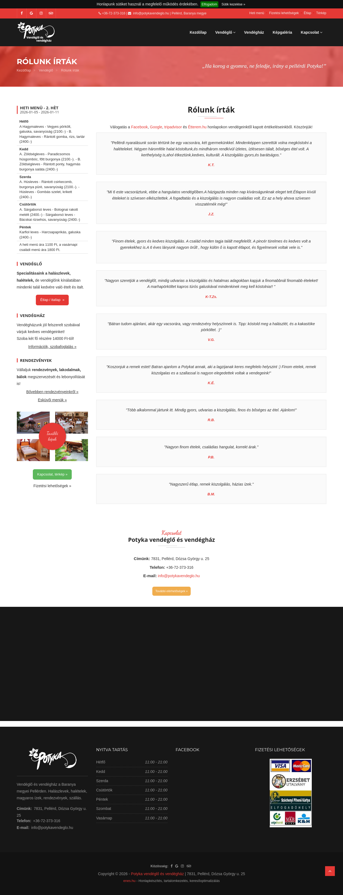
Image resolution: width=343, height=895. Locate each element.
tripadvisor (173, 127)
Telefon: (157, 567)
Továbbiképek (52, 436)
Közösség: (159, 866)
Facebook (139, 127)
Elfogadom (209, 4)
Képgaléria (282, 32)
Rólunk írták (70, 70)
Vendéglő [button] (225, 32)
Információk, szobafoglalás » (52, 346)
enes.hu (129, 881)
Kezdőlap (198, 32)
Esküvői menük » (52, 400)
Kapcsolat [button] (311, 32)
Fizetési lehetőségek (284, 13)
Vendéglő (46, 70)
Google (156, 127)
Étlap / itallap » (52, 300)
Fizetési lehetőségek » (52, 486)
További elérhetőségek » (171, 591)
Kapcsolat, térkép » (52, 474)
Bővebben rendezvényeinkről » (52, 392)
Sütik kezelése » (233, 4)
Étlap (307, 13)
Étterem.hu (197, 127)
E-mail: (150, 575)
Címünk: (142, 558)
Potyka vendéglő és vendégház (157, 874)
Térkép (321, 13)
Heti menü (256, 13)
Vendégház (254, 32)
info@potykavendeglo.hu (151, 13)
